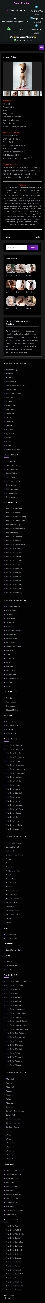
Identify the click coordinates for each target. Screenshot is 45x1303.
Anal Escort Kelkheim (13, 801)
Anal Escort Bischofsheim (15, 545)
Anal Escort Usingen (13, 1262)
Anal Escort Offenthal (14, 1049)
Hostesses (10, 1190)
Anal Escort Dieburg (13, 557)
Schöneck (10, 1107)
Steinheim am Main (13, 1123)
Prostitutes (10, 1206)
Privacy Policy (11, 966)
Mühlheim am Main (13, 871)
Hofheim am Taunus (13, 646)
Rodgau (9, 1091)
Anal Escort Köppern (13, 817)
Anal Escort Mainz (12, 993)
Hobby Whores (11, 1186)
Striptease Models (12, 489)
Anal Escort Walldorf (13, 1270)
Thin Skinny (10, 698)
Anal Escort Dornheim (14, 560)
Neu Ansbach (11, 879)
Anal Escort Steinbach (14, 1250)
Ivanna (9, 308)
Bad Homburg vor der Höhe (16, 386)
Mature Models (11, 938)
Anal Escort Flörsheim (14, 588)
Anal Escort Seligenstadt (15, 1246)
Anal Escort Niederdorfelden (16, 1021)
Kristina (19, 276)
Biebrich (9, 402)
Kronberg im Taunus (13, 843)
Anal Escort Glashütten (14, 749)
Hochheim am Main (13, 642)
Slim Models (10, 706)
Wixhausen (10, 1155)
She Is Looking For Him (14, 1210)
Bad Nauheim (11, 390)
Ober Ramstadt (11, 903)
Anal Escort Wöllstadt (13, 1290)
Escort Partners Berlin (14, 950)
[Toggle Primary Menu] (41, 47)
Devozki (8, 1298)
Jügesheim (10, 658)
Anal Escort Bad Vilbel (14, 537)
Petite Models (11, 702)
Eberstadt (9, 429)
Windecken (10, 1151)
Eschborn (9, 445)
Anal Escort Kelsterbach (15, 805)
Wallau (8, 1135)
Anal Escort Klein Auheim (15, 809)
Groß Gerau (10, 618)
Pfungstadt (10, 1079)
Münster (9, 875)
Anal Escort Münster (13, 1005)
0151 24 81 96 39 (17, 10)
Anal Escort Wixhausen (14, 1286)
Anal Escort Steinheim (14, 1254)
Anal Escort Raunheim (14, 1061)
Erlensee (9, 441)
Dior (18, 308)
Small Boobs (10, 721)
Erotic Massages (12, 497)
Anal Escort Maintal (13, 989)
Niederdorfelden (12, 891)
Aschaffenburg (11, 370)
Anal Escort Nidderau (14, 1017)
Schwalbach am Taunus (15, 1111)
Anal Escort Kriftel (12, 821)
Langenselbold (11, 851)
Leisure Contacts (12, 1198)
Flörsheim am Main (13, 450)
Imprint (8, 969)
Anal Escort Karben (13, 797)
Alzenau (9, 378)
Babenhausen (11, 382)
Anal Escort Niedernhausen (16, 1025)
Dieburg (9, 417)
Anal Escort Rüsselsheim (15, 1234)
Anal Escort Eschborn (14, 584)
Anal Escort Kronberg (14, 825)
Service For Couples (13, 481)
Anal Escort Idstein (13, 789)
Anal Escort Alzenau (13, 513)
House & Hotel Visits (13, 1194)
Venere (9, 276)
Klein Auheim (11, 674)
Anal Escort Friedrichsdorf (15, 745)
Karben (8, 662)
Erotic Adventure (12, 1178)
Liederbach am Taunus (14, 855)
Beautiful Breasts (12, 725)
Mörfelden (10, 867)
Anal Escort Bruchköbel (14, 548)
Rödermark (10, 1087)
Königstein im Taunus (14, 678)
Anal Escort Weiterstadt (14, 1274)
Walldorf (9, 1139)
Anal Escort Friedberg (14, 592)
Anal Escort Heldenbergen (15, 769)
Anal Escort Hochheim (14, 777)
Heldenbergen (11, 634)
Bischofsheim (11, 405)
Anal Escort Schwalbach (15, 1242)
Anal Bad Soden (12, 533)
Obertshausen (11, 907)
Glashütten (10, 614)
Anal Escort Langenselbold (16, 981)
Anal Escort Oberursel (14, 1041)
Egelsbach (10, 433)
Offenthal (9, 919)
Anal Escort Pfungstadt (14, 1057)
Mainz (8, 863)
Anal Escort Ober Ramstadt (16, 1033)
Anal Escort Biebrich (13, 541)
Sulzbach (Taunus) (13, 1127)
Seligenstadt (10, 1115)
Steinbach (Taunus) (13, 1119)
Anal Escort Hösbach (13, 785)
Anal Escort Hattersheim (15, 765)
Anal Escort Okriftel (13, 1053)
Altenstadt (9, 374)
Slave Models (11, 485)
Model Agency (11, 1202)
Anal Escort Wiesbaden (14, 1278)
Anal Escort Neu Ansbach (15, 1009)
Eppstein (9, 438)
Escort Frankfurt (22, 3)
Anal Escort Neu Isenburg (15, 1013)
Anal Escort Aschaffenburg (16, 517)
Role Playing (10, 477)
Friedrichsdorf (11, 610)
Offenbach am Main (13, 915)
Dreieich (9, 426)
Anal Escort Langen (13, 829)
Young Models (11, 934)
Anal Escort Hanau (13, 761)
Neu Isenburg (11, 883)
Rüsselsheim (10, 1103)
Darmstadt (10, 414)
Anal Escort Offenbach (14, 1045)
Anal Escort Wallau (13, 1266)
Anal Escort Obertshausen (15, 1037)
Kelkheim (9, 666)
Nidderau (9, 887)
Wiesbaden (10, 1147)
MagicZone (36, 19)
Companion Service (13, 1174)
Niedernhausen (11, 895)
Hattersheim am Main (14, 630)
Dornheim (9, 422)
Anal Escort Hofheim (13, 781)
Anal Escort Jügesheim (14, 793)
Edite (18, 292)
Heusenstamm (11, 638)
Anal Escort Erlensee (13, 581)
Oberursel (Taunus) (13, 911)
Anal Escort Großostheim (15, 757)
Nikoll (28, 276)
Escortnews (9, 1295)
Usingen (9, 1131)
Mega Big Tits (11, 733)
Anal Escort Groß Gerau (14, 753)
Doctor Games (11, 465)
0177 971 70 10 (15, 30)
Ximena (9, 292)
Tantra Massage (12, 493)
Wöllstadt (9, 1159)
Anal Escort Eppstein (13, 576)
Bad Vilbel (9, 398)
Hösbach (9, 650)
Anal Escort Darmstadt (14, 553)
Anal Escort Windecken (14, 1282)
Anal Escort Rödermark (14, 1065)
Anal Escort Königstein (14, 813)
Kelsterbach (10, 670)
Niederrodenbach (12, 899)
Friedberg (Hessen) (13, 606)
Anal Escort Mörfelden (14, 997)
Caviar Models (11, 473)
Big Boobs (10, 729)
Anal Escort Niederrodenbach (17, 1029)
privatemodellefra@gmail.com (15, 22)
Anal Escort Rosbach (13, 1226)
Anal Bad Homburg (13, 525)
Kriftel (8, 686)
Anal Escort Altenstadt (14, 509)
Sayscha (29, 292)
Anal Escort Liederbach (14, 985)
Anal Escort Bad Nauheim (15, 529)
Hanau (8, 626)
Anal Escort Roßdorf (13, 1230)
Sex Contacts (11, 1214)
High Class (10, 1182)
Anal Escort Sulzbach (14, 1258)
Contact (9, 962)
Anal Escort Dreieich (13, 564)
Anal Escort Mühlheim (14, 1001)
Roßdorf (9, 1099)
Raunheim (10, 1083)
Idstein (8, 654)
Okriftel (8, 923)
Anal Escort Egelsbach (14, 572)
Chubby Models (12, 710)
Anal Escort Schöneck (14, 1238)
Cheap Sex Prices (12, 1170)
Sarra (28, 308)
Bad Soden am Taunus (14, 394)
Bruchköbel (10, 410)
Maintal (8, 859)
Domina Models (12, 469)
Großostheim (10, 622)
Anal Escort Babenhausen (15, 521)
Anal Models (10, 461)
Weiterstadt (10, 1143)
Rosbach (9, 1095)
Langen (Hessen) (12, 847)
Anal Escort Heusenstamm (16, 773)
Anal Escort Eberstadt (14, 569)
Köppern (9, 682)
